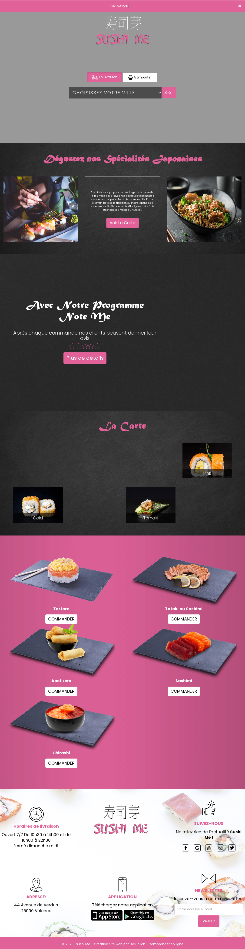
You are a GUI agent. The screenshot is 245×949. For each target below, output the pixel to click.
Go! (169, 92)
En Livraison (104, 77)
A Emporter (140, 77)
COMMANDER (61, 619)
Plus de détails (85, 358)
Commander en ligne (166, 944)
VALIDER (209, 921)
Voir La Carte (122, 223)
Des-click (137, 944)
